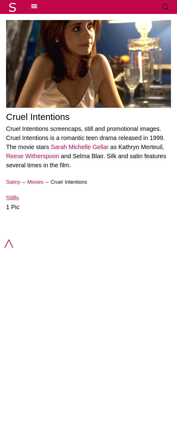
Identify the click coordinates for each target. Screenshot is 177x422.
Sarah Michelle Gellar (80, 147)
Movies (35, 182)
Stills (12, 198)
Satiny (13, 182)
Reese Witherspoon (32, 156)
